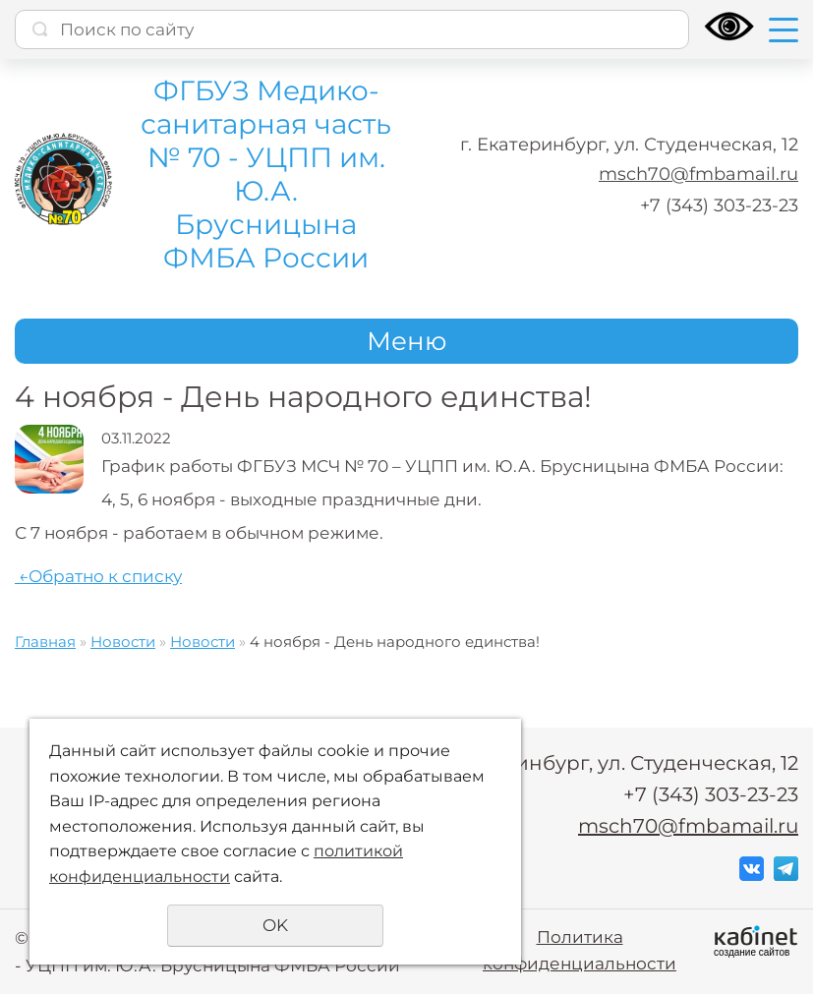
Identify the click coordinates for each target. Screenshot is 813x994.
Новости (122, 641)
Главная (45, 641)
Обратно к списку (98, 576)
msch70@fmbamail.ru (698, 174)
